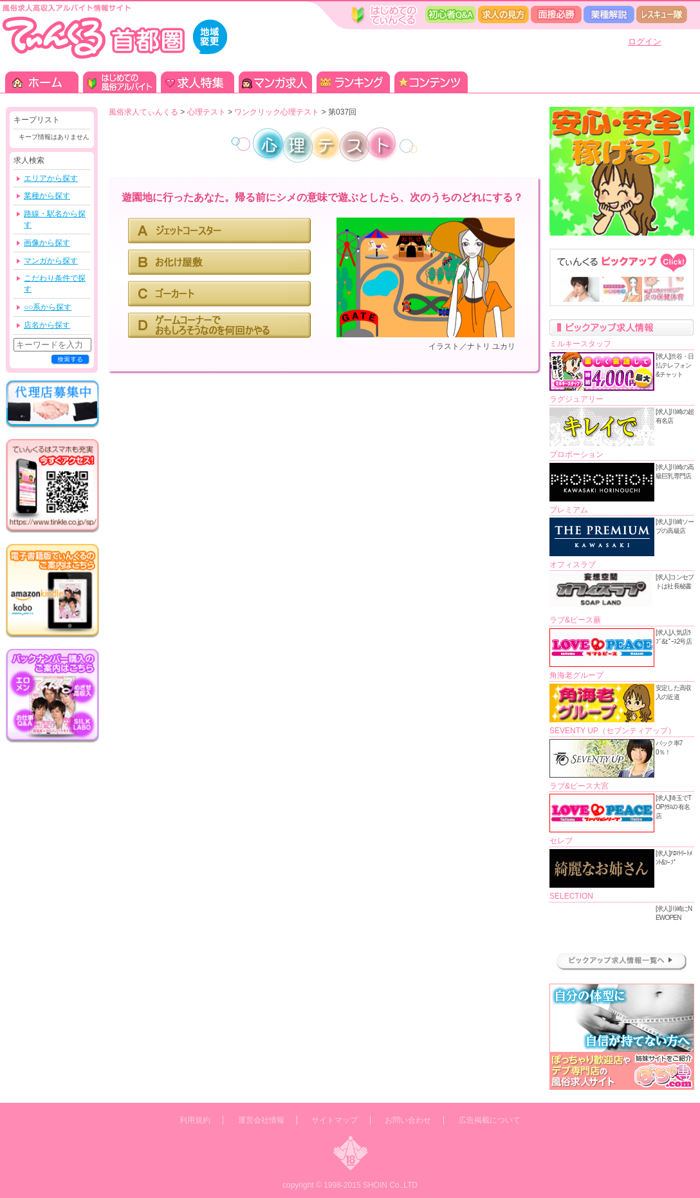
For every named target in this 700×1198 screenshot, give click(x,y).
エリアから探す (51, 178)
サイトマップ (334, 1120)
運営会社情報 (261, 1120)
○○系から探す (48, 307)
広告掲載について (489, 1120)
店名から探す (47, 325)
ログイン (644, 41)
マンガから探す (51, 260)
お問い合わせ (408, 1120)
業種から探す (47, 195)
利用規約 (195, 1120)
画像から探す (47, 242)
